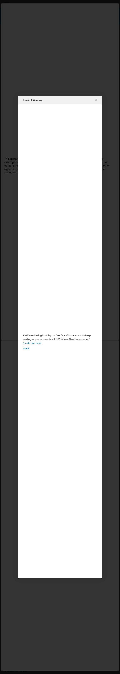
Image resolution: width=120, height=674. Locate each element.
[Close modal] (95, 99)
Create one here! (32, 343)
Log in (26, 348)
